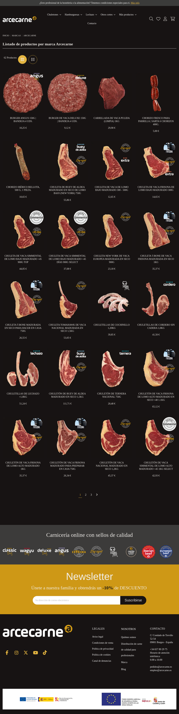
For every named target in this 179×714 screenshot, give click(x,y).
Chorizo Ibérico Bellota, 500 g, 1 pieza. (23, 189)
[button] (127, 14)
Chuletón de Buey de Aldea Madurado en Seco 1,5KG (67, 395)
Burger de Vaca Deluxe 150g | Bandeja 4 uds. (67, 120)
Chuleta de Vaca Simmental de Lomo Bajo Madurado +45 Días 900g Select (67, 259)
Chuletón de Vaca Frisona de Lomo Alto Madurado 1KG (23, 465)
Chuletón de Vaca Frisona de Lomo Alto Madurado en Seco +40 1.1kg (156, 396)
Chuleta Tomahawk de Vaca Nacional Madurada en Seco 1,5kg (67, 328)
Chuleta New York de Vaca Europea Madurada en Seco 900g (111, 259)
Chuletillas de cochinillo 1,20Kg (112, 326)
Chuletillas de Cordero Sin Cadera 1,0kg (156, 326)
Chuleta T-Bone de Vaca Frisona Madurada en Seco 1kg (156, 259)
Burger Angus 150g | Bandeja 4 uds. (23, 120)
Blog (123, 669)
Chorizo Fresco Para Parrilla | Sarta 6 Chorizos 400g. (156, 121)
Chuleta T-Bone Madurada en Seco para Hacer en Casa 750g (23, 328)
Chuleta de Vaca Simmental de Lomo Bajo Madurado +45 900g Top (23, 259)
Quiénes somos (128, 637)
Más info (135, 3)
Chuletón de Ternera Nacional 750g (111, 395)
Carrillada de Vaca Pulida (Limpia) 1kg (112, 120)
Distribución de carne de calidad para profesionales (131, 650)
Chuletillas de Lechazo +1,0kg (23, 395)
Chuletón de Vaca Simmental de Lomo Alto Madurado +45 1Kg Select (156, 465)
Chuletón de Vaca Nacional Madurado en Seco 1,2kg (111, 465)
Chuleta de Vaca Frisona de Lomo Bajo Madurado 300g (156, 189)
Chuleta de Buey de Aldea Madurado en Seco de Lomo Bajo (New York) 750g (67, 190)
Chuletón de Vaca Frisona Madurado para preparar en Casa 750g (67, 465)
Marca (124, 662)
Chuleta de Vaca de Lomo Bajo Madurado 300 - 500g (111, 189)
